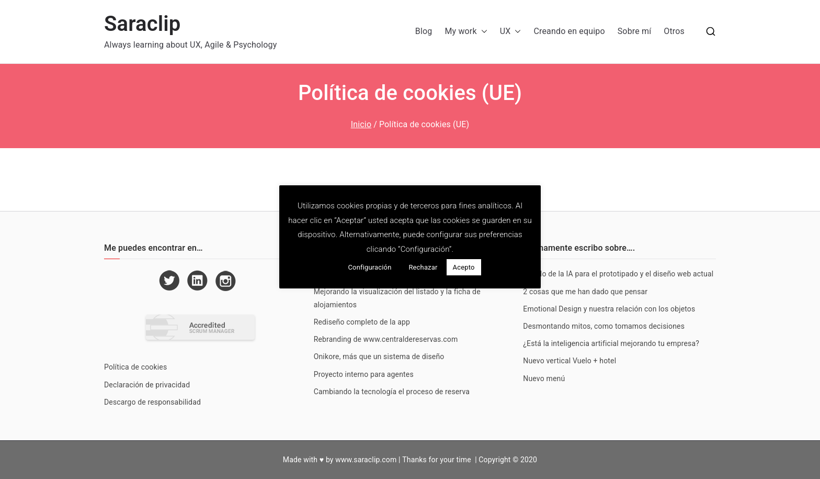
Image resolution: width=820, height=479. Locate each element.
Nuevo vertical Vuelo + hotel (569, 361)
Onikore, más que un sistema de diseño (379, 356)
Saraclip (142, 24)
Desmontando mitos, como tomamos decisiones (604, 326)
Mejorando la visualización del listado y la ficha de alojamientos (397, 298)
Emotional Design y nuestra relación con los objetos (609, 309)
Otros (674, 31)
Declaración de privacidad (147, 385)
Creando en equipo (569, 31)
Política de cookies (135, 367)
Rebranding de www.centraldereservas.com (386, 339)
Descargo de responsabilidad (152, 402)
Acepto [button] (464, 267)
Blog (423, 31)
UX (510, 31)
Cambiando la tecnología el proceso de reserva (392, 391)
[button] (482, 31)
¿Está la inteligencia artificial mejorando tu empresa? (611, 343)
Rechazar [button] (422, 267)
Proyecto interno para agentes (364, 374)
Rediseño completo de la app (362, 322)
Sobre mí (635, 31)
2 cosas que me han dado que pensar (585, 291)
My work (466, 31)
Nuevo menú (544, 378)
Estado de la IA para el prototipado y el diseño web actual (618, 274)
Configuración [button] (369, 267)
